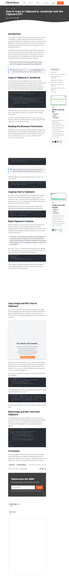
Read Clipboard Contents (56, 82)
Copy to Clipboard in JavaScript (58, 74)
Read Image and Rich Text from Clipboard (58, 88)
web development (21, 465)
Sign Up (39, 487)
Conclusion (53, 91)
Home (7, 8)
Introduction (53, 72)
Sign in (53, 3)
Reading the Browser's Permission (56, 77)
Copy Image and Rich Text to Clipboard (57, 85)
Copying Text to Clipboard (57, 80)
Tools (24, 2)
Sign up (60, 3)
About (38, 2)
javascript (11, 465)
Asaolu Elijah (12, 18)
